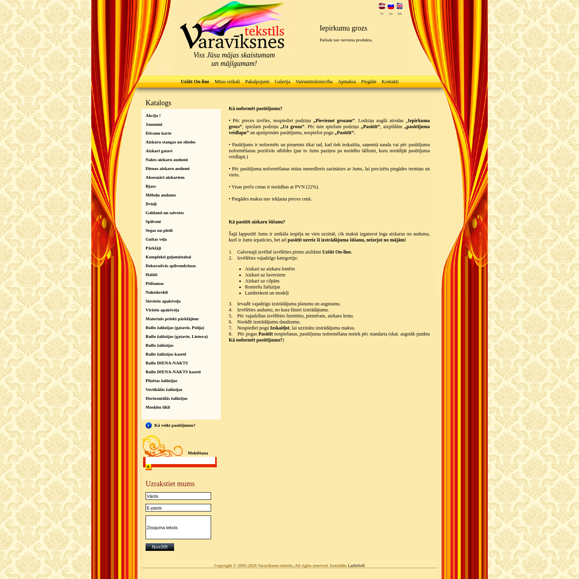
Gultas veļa (156, 239)
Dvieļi (151, 203)
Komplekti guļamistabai (168, 256)
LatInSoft (356, 565)
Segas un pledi (159, 230)
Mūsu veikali (227, 81)
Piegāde (368, 81)
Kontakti (390, 81)
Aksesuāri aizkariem (165, 177)
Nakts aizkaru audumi (167, 159)
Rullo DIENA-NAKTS (167, 362)
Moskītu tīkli (158, 407)
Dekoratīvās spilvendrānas (171, 265)
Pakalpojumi (257, 81)
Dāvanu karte (158, 133)
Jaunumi (154, 124)
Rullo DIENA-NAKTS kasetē (173, 371)
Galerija (282, 81)
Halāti (151, 274)
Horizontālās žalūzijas (166, 398)
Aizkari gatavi (159, 150)
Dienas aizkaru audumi (167, 168)
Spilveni (153, 221)
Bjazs (151, 186)
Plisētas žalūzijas (161, 380)
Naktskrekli (157, 292)
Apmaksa (347, 81)
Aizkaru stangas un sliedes (170, 141)
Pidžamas (155, 283)
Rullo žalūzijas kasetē (166, 354)
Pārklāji (153, 248)
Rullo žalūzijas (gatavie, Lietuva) (177, 336)
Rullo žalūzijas (159, 345)
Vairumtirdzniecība (314, 81)
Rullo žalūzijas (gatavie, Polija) (175, 327)
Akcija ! (153, 115)
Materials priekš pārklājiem (172, 318)
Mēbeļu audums (161, 194)
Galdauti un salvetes (165, 212)
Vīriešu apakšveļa (162, 309)
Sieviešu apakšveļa (163, 301)
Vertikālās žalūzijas (164, 389)
